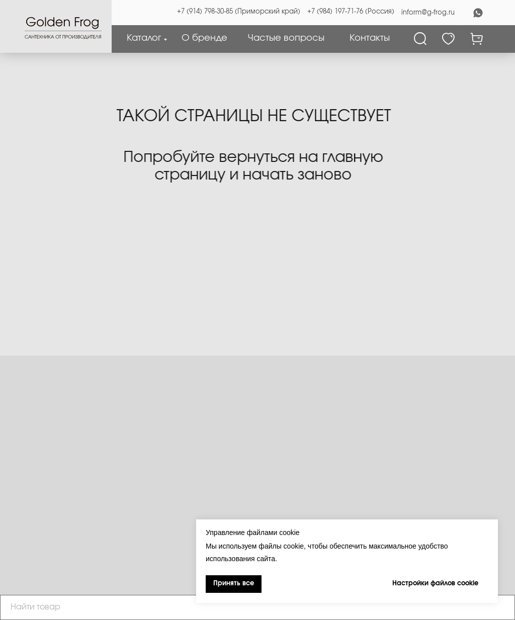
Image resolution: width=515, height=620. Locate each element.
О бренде (204, 38)
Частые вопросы (286, 38)
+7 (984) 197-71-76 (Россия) (350, 12)
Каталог (144, 38)
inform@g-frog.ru (428, 13)
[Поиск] (420, 38)
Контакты (370, 38)
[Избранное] (448, 39)
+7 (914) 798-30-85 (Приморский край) (238, 12)
